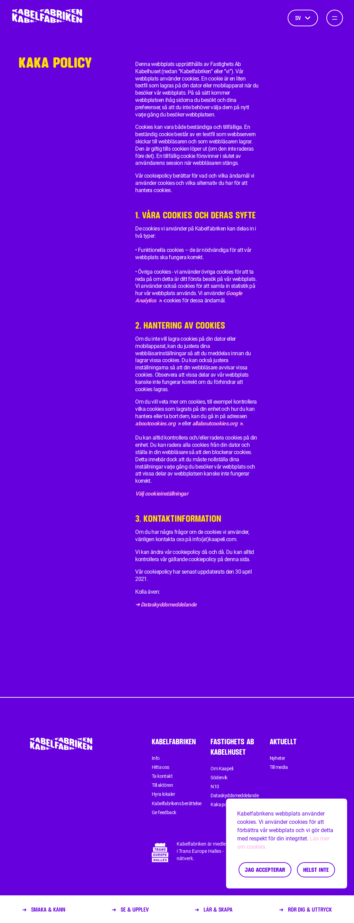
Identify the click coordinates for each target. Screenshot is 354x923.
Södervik (219, 777)
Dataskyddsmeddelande (235, 795)
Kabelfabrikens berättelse (177, 803)
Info (156, 758)
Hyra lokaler (163, 794)
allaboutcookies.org (217, 423)
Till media (279, 767)
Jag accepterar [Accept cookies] (265, 869)
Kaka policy (222, 804)
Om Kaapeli (222, 768)
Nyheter (277, 758)
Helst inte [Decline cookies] (316, 869)
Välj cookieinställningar (161, 493)
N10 (215, 786)
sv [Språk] (302, 18)
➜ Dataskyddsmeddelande (165, 604)
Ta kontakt (162, 776)
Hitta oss (160, 767)
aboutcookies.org (158, 423)
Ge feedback (164, 812)
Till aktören (162, 785)
